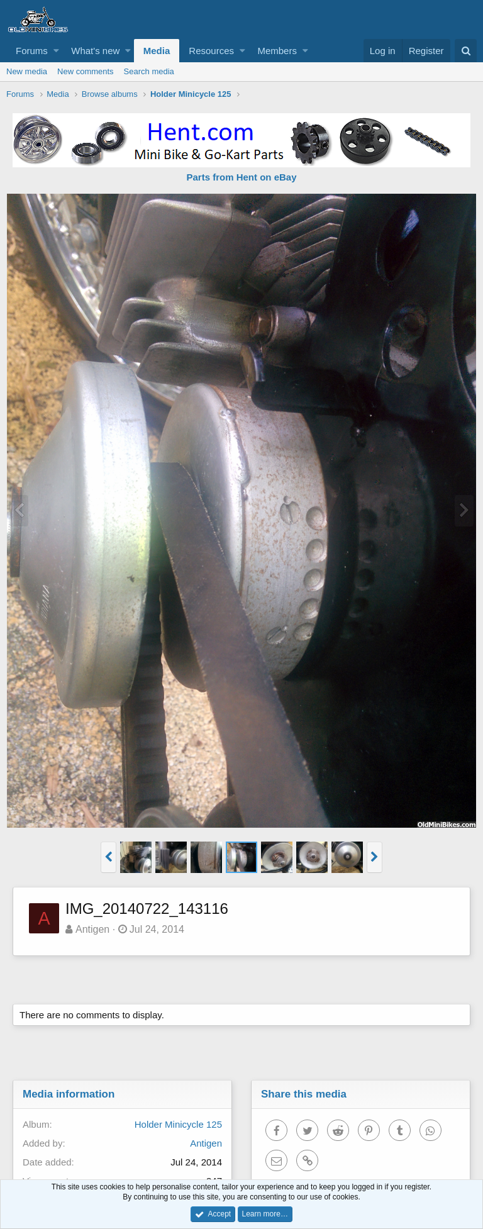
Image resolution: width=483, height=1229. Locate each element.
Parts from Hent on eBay (241, 177)
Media (156, 50)
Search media (149, 71)
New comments (85, 71)
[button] (56, 50)
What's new (95, 50)
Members (277, 50)
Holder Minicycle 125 (178, 1124)
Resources (211, 50)
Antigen (92, 929)
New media (26, 71)
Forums (32, 50)
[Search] (466, 50)
